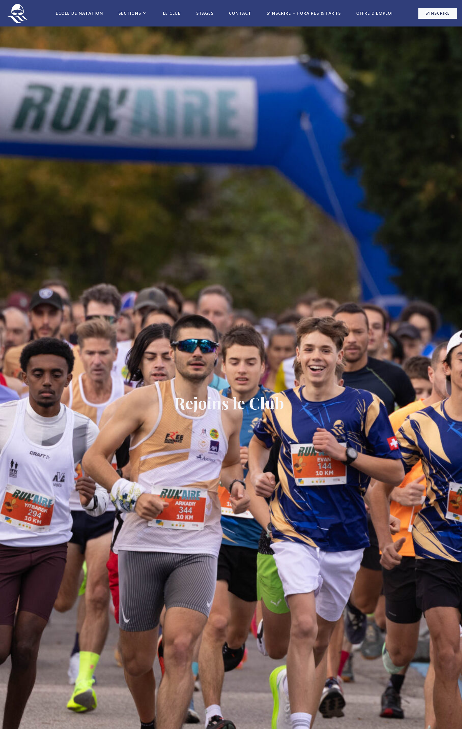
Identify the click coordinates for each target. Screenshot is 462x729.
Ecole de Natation (79, 13)
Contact (240, 13)
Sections (133, 13)
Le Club (172, 13)
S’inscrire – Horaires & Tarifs (304, 13)
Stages (205, 13)
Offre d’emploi (374, 13)
